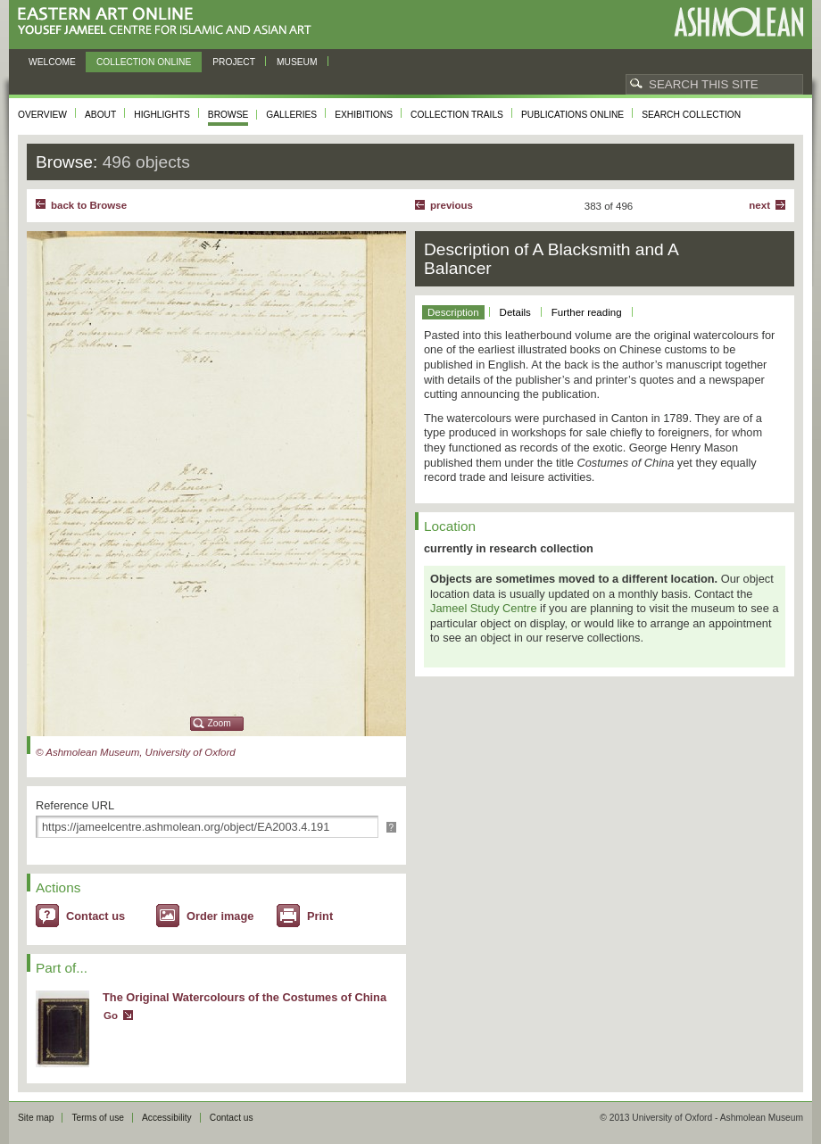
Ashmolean (738, 22)
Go (111, 1015)
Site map (36, 1118)
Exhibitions (364, 115)
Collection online (143, 62)
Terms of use (97, 1118)
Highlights (162, 115)
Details (515, 312)
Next (759, 205)
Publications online (572, 115)
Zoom (219, 723)
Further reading (586, 312)
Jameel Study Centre (483, 608)
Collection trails (456, 115)
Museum (297, 62)
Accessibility (167, 1118)
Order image (220, 916)
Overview (42, 115)
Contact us (95, 916)
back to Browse (89, 205)
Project (233, 62)
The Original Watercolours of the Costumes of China (244, 997)
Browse (228, 115)
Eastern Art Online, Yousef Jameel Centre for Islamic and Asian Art (169, 22)
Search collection (691, 115)
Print (320, 916)
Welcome (52, 62)
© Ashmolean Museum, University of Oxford (136, 752)
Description (453, 312)
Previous (451, 205)
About (100, 115)
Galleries (291, 115)
